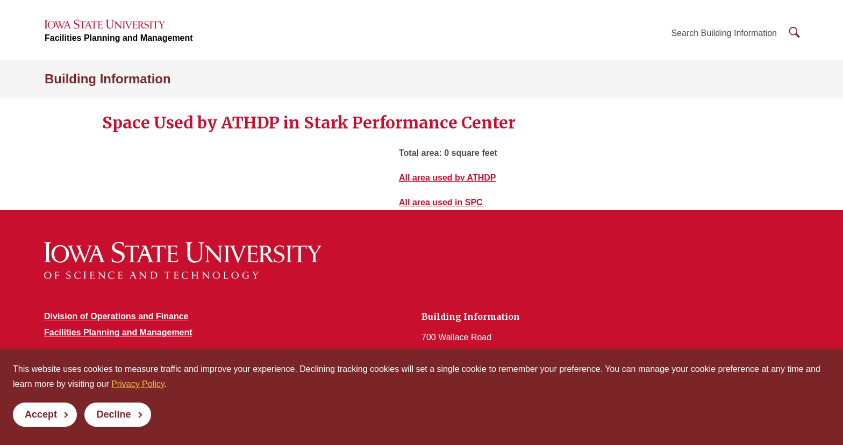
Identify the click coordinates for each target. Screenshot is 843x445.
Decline (113, 414)
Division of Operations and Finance (116, 316)
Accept (41, 414)
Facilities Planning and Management (119, 37)
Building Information (108, 78)
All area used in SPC (441, 202)
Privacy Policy (137, 384)
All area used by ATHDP (447, 177)
